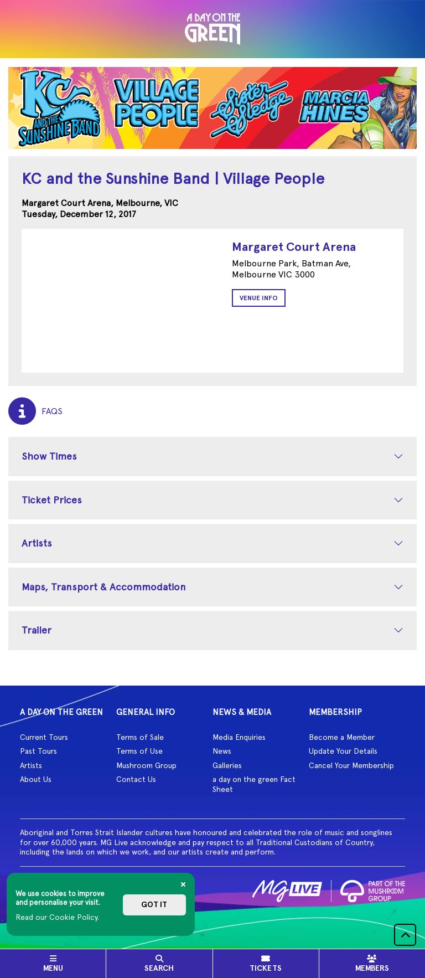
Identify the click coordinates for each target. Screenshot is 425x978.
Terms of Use (139, 751)
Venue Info (259, 298)
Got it (154, 904)
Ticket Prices (52, 500)
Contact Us (136, 779)
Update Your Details (343, 751)
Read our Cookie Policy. (57, 917)
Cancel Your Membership (351, 765)
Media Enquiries (239, 737)
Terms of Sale (140, 737)
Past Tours (38, 751)
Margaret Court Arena (294, 246)
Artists (37, 543)
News (221, 751)
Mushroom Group (146, 765)
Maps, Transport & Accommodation (104, 587)
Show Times (49, 456)
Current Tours (44, 737)
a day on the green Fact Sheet (254, 784)
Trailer (36, 630)
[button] (405, 935)
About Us (35, 779)
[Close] (183, 884)
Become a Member (342, 737)
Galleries (227, 765)
